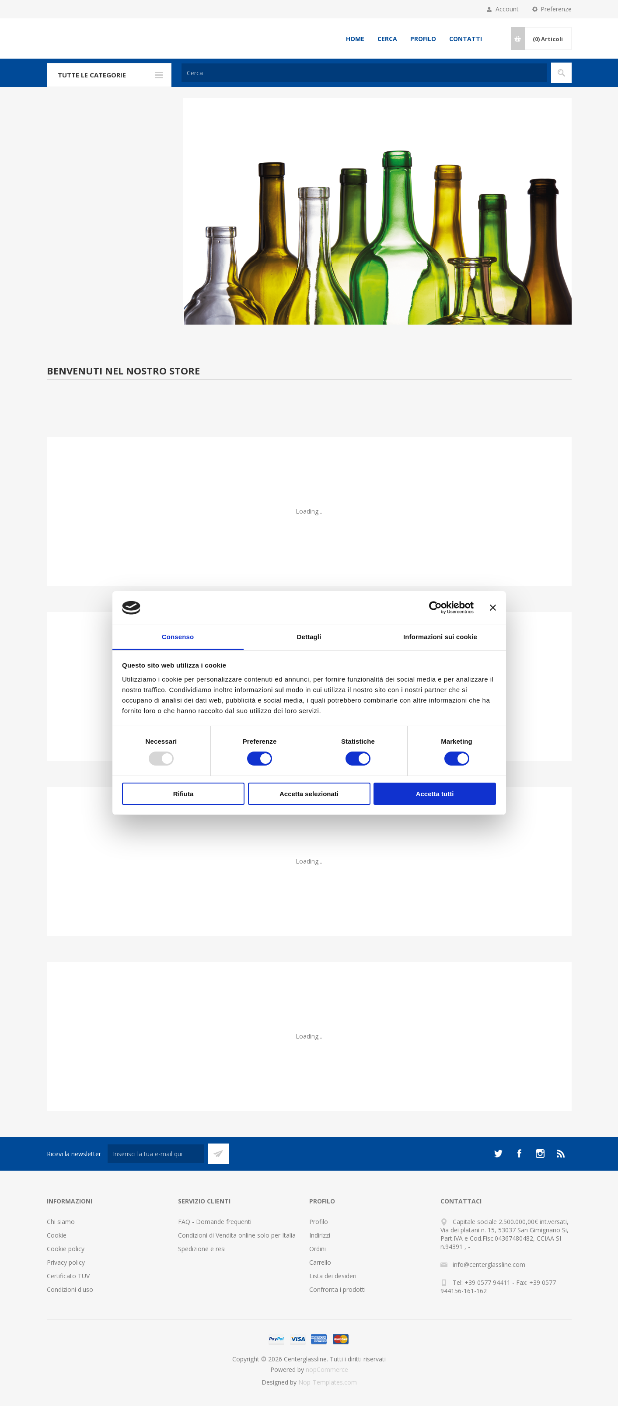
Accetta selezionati (309, 793)
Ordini (317, 1249)
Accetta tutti (435, 793)
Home (355, 39)
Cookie (56, 1235)
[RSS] (561, 1154)
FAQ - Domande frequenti (214, 1221)
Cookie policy (65, 1249)
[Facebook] (519, 1154)
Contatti (465, 39)
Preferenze (556, 9)
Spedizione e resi (202, 1249)
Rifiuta (183, 793)
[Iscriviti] (156, 1153)
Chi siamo (61, 1221)
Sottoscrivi (218, 1154)
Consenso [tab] (178, 636)
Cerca (387, 39)
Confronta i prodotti (337, 1289)
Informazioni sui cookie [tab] (440, 636)
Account (507, 9)
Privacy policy (66, 1262)
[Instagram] (540, 1154)
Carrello (320, 1262)
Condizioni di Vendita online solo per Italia (237, 1235)
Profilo (423, 39)
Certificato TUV (68, 1276)
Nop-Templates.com (327, 1382)
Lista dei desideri (332, 1276)
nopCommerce (327, 1369)
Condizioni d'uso (70, 1289)
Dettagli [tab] (309, 636)
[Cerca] (364, 72)
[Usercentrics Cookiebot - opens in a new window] (435, 607)
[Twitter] (498, 1154)
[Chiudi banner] (493, 608)
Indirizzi (319, 1235)
